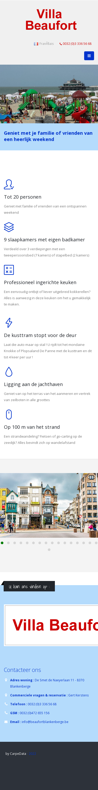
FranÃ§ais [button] (44, 43)
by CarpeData (15, 753)
